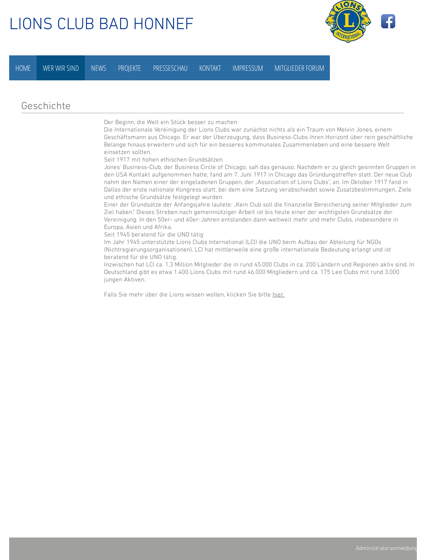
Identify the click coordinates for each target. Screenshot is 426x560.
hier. (278, 295)
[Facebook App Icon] (388, 21)
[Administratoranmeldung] (386, 548)
